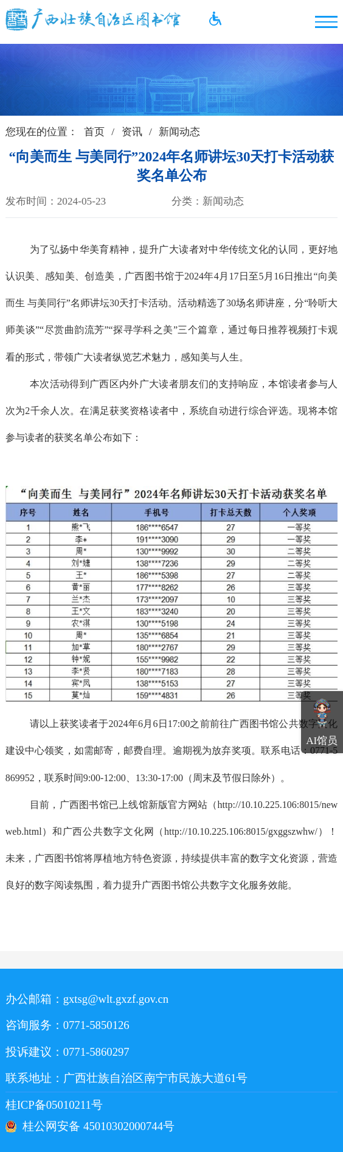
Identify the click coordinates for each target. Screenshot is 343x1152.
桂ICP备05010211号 (78, 1104)
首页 (94, 132)
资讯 (132, 132)
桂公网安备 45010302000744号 (99, 1126)
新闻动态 (179, 132)
